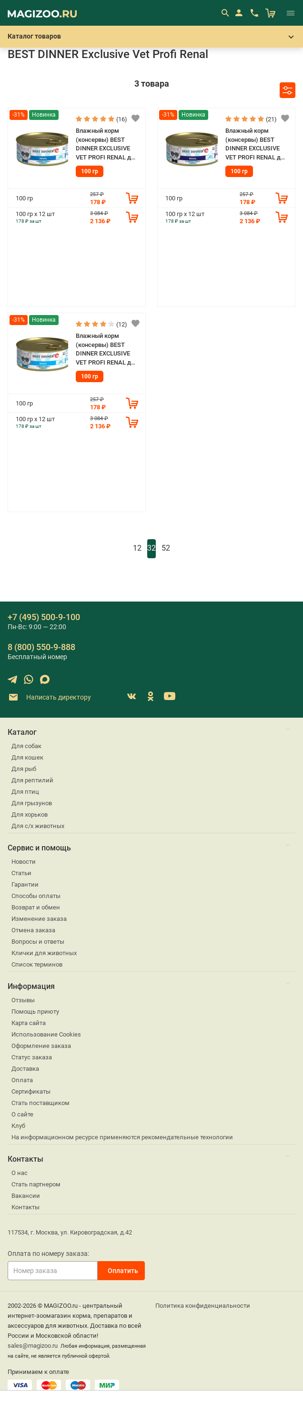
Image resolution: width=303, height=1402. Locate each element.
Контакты (25, 1207)
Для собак (26, 746)
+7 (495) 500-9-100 (44, 617)
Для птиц (25, 791)
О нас (19, 1172)
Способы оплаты (36, 895)
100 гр (89, 171)
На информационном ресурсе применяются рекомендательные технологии (122, 1137)
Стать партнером (36, 1184)
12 (137, 548)
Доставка (25, 1068)
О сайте (22, 1114)
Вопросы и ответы (37, 941)
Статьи (21, 873)
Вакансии (25, 1195)
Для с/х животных (37, 825)
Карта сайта (28, 1023)
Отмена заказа (33, 930)
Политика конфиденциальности (202, 1305)
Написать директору (49, 697)
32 (151, 548)
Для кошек (27, 757)
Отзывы (23, 1000)
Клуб (18, 1125)
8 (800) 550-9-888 (41, 647)
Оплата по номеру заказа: (48, 1253)
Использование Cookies (46, 1034)
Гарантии (25, 884)
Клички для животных (44, 953)
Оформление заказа (41, 1045)
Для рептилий (32, 780)
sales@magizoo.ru (33, 1345)
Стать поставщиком (40, 1102)
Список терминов (36, 964)
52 (166, 548)
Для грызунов (31, 803)
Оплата (22, 1080)
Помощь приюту (35, 1011)
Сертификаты (30, 1091)
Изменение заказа (39, 918)
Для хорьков (29, 814)
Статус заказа (31, 1057)
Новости (23, 861)
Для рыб (23, 768)
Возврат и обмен (35, 907)
